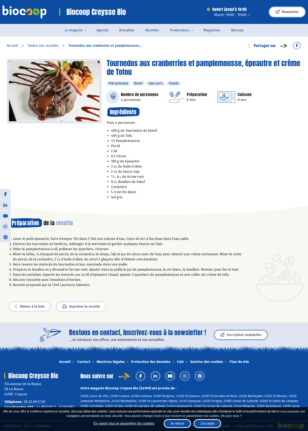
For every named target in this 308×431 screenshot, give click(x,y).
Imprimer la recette (81, 306)
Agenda (102, 30)
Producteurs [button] (180, 30)
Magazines (211, 30)
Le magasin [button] (74, 30)
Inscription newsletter (241, 335)
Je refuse (177, 423)
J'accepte (207, 423)
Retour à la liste (29, 306)
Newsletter (287, 12)
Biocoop (237, 30)
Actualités (127, 30)
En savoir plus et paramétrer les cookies (123, 423)
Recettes (152, 30)
